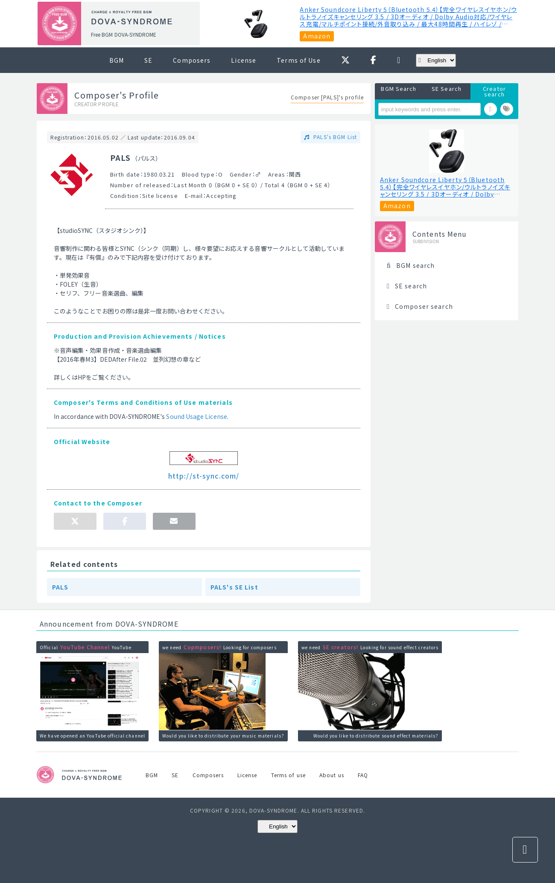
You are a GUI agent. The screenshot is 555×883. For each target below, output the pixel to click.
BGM (116, 60)
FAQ (363, 774)
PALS (60, 587)
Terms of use (288, 774)
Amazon (316, 36)
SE (148, 60)
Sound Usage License (196, 416)
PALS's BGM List (334, 136)
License (243, 60)
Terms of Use (298, 60)
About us (331, 774)
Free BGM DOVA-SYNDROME (123, 34)
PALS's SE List (234, 587)
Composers (191, 60)
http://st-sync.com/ (203, 475)
